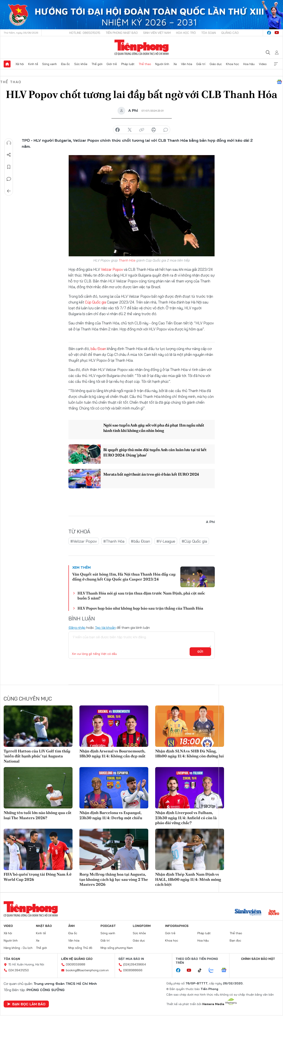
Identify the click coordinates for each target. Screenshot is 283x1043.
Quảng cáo (230, 33)
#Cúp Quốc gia (194, 541)
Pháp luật (128, 64)
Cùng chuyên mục (28, 698)
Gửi (200, 652)
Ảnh (71, 926)
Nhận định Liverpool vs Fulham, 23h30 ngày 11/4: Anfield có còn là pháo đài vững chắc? (186, 817)
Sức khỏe (80, 64)
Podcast (108, 926)
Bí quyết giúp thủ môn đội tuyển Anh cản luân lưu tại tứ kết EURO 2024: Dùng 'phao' (154, 452)
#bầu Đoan (140, 541)
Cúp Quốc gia (95, 302)
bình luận (165, 129)
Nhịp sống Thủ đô (80, 948)
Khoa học (232, 64)
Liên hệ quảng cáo (77, 959)
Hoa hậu (249, 64)
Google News (279, 81)
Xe (175, 64)
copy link (141, 129)
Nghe (8, 142)
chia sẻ (117, 129)
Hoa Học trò (186, 33)
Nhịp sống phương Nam (117, 948)
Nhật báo (44, 926)
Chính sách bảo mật (258, 959)
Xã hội (19, 64)
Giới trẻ (112, 64)
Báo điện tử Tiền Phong (141, 47)
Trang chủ (7, 64)
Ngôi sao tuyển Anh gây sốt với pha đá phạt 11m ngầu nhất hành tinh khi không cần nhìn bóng (153, 428)
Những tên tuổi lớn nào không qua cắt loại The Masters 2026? (37, 815)
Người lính (162, 64)
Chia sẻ (8, 154)
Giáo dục (216, 64)
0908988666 (132, 970)
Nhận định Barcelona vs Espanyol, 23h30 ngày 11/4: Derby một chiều (110, 815)
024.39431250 (18, 970)
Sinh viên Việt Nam (157, 33)
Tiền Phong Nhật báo (122, 33)
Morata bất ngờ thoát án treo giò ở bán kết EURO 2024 (150, 474)
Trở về (8, 191)
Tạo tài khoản (105, 627)
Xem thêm (275, 64)
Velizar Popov (112, 269)
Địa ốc (65, 64)
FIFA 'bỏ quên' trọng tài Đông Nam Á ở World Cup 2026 (37, 877)
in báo (153, 129)
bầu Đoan (98, 348)
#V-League (165, 541)
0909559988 (75, 964)
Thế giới (96, 64)
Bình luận (8, 179)
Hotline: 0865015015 (84, 33)
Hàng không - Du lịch (18, 948)
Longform (142, 926)
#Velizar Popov (83, 541)
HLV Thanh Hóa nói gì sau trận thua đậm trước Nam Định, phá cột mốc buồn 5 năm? (141, 596)
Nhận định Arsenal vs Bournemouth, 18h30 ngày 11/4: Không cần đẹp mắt (112, 753)
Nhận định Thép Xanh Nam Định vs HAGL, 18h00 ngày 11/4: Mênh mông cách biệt (188, 879)
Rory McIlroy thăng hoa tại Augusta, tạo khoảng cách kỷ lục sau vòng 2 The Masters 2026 (113, 879)
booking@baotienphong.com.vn (87, 970)
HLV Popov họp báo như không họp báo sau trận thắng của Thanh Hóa (140, 608)
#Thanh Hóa (113, 541)
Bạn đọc (235, 940)
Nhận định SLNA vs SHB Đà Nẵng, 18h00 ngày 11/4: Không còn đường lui (189, 753)
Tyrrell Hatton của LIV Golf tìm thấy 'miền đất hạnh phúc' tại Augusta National (37, 756)
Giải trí (200, 64)
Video (263, 64)
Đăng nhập (76, 627)
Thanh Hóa (127, 260)
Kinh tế (33, 64)
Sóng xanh (49, 64)
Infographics (177, 926)
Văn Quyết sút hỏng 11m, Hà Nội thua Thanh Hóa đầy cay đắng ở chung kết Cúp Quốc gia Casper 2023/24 (124, 577)
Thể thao (145, 64)
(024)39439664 (134, 964)
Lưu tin (8, 167)
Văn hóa (186, 64)
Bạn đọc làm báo (26, 1004)
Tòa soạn (208, 33)
